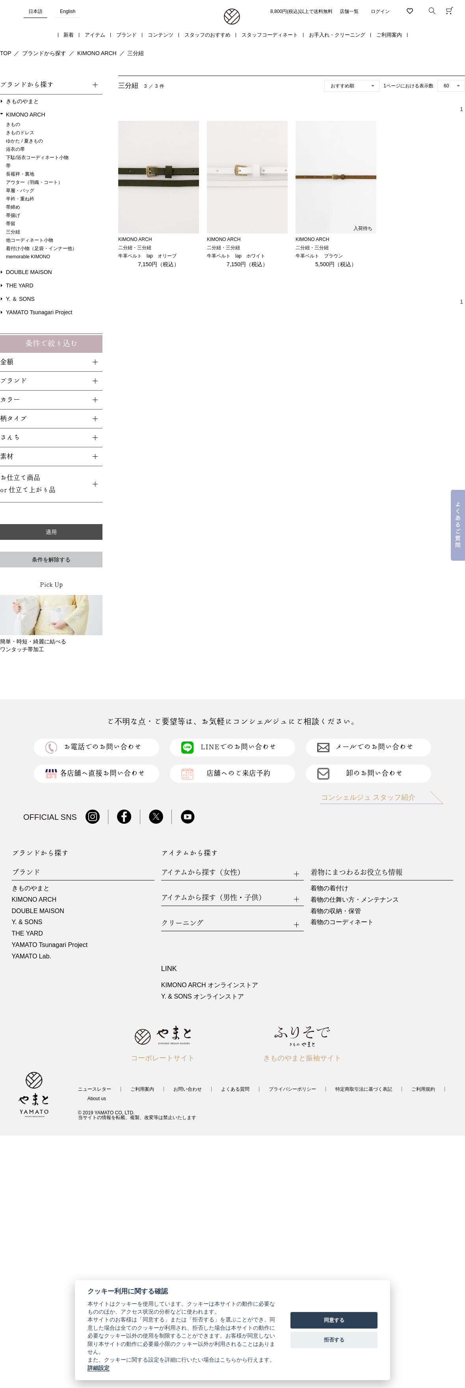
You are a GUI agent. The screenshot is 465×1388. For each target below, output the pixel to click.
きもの (13, 124)
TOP (5, 53)
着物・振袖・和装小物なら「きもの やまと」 (232, 17)
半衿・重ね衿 (20, 199)
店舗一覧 (349, 11)
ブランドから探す (44, 53)
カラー (10, 400)
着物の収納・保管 (336, 911)
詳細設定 (98, 1368)
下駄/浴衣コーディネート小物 (37, 157)
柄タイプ (13, 419)
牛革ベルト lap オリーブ (147, 256)
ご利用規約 (423, 1089)
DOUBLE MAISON (29, 272)
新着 (68, 35)
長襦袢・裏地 (20, 174)
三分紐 (135, 53)
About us (96, 1098)
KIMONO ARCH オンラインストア (209, 985)
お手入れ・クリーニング (337, 35)
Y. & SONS (27, 922)
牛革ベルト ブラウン (319, 256)
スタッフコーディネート (270, 35)
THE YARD (19, 285)
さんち (10, 438)
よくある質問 (235, 1089)
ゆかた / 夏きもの (24, 141)
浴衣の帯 (15, 149)
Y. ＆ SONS (20, 299)
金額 (6, 362)
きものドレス (20, 132)
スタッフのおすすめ (207, 35)
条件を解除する (51, 559)
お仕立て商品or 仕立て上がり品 (28, 484)
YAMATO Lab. (31, 956)
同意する (334, 1320)
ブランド (126, 35)
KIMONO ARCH (97, 53)
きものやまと (22, 101)
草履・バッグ (20, 190)
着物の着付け (329, 888)
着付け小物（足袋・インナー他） (41, 248)
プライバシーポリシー (292, 1089)
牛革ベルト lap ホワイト (236, 256)
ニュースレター (94, 1089)
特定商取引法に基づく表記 (363, 1089)
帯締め (13, 207)
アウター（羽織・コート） (34, 182)
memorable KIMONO (28, 256)
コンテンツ (160, 35)
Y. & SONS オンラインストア (202, 996)
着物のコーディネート (342, 922)
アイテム (95, 35)
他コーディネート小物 (29, 240)
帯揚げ (13, 215)
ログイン (380, 11)
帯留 (10, 223)
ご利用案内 (389, 35)
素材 (6, 456)
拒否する (334, 1340)
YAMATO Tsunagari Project (39, 312)
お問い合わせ (187, 1089)
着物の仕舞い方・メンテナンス (355, 899)
